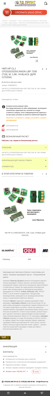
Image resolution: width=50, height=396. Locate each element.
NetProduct (30, 291)
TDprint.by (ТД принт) (17, 281)
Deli (36, 259)
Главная (4, 20)
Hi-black (15, 99)
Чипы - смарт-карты (10, 23)
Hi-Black (23, 291)
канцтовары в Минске (19, 303)
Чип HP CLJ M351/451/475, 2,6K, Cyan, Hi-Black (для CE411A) (25, 234)
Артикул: (5, 85)
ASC (36, 291)
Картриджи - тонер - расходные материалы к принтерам (28, 20)
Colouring (13, 259)
